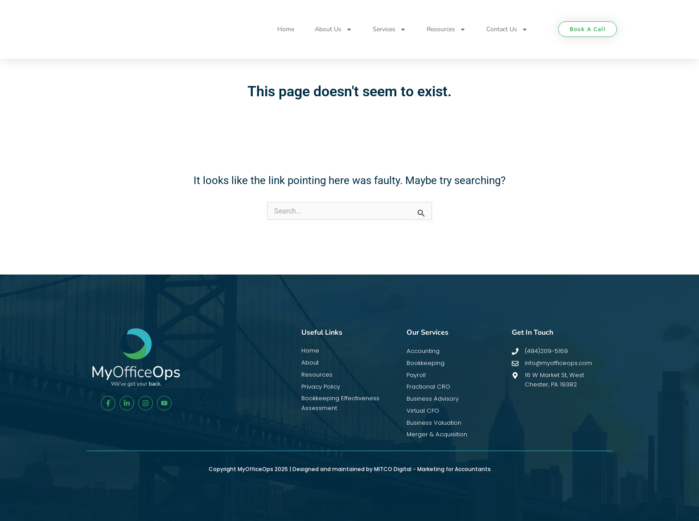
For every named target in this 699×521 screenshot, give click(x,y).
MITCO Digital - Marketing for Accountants (432, 469)
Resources (446, 29)
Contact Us (507, 29)
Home (285, 29)
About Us (333, 29)
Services (389, 29)
